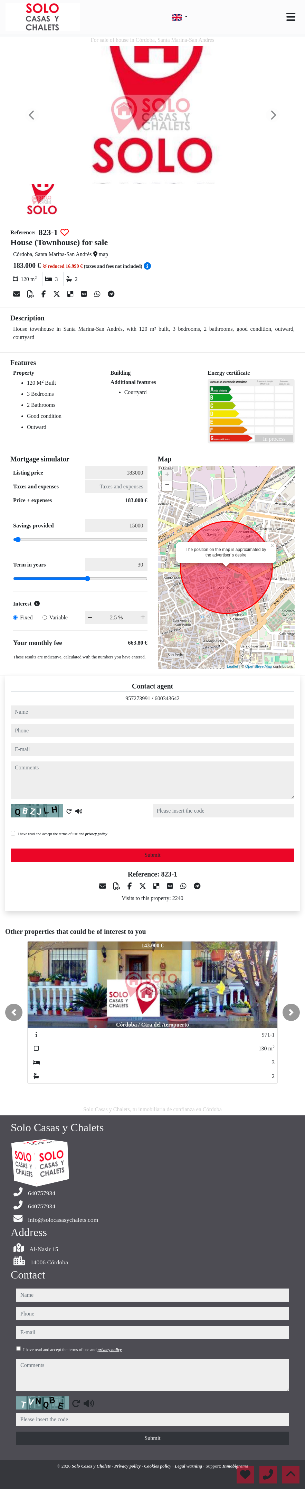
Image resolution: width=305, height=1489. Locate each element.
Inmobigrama (235, 1466)
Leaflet (232, 666)
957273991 (137, 698)
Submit (152, 855)
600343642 (167, 698)
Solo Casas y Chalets (92, 1466)
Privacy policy (128, 1466)
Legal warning (189, 1466)
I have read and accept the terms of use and (62, 834)
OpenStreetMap (258, 666)
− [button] (167, 485)
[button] (13, 1012)
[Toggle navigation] (290, 17)
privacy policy (96, 834)
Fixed (26, 617)
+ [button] (167, 475)
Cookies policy (158, 1466)
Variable (58, 617)
